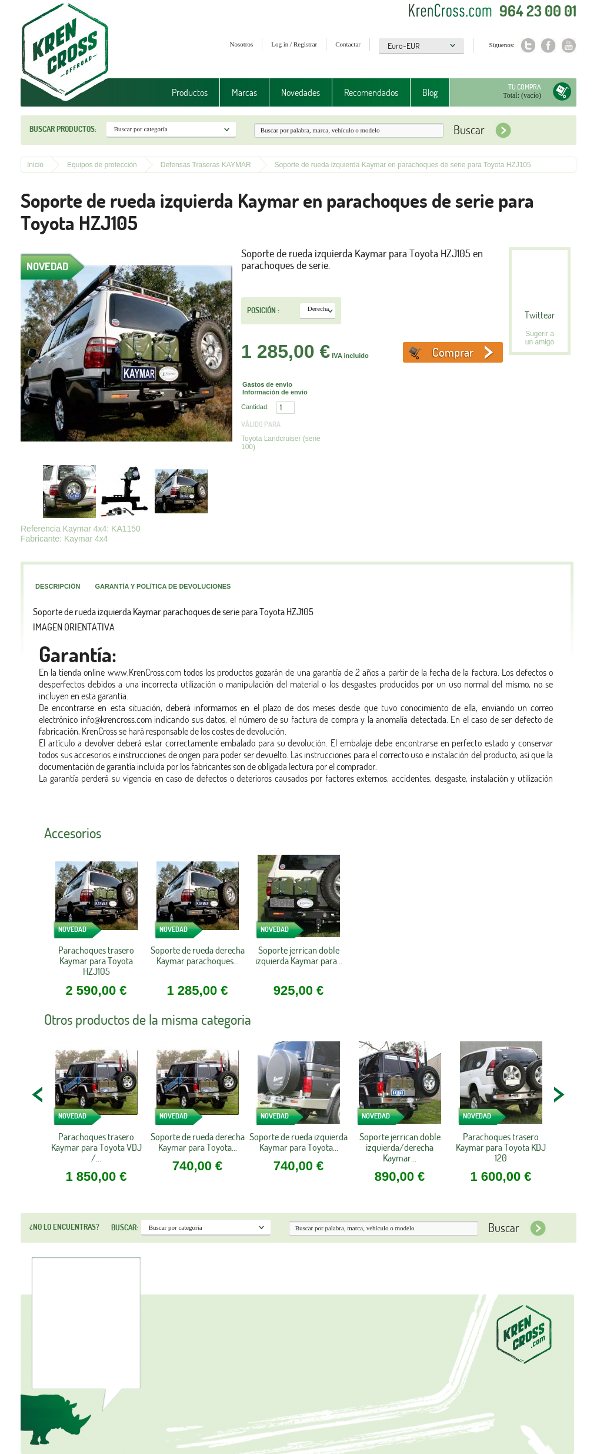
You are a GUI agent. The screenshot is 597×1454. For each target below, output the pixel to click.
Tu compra (524, 86)
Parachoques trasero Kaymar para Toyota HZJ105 (96, 961)
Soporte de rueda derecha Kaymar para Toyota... (198, 1142)
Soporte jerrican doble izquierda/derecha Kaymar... (400, 1147)
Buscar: (124, 1227)
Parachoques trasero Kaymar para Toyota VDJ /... (96, 1147)
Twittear (540, 315)
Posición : (263, 310)
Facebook (548, 45)
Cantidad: (255, 406)
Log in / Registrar (294, 44)
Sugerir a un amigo (539, 338)
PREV (38, 1094)
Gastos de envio (267, 384)
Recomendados (371, 92)
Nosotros (242, 44)
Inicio (35, 165)
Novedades (300, 92)
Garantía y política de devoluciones (163, 586)
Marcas (244, 92)
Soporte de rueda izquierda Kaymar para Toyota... (298, 1142)
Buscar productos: (62, 129)
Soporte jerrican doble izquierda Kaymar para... (298, 956)
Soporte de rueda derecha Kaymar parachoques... (198, 956)
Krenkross (65, 53)
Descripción (57, 586)
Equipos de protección (102, 165)
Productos (190, 92)
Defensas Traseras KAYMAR (206, 165)
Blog (430, 92)
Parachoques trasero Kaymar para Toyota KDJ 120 (501, 1147)
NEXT (559, 1094)
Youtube (569, 45)
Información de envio (275, 392)
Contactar (348, 44)
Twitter (528, 45)
